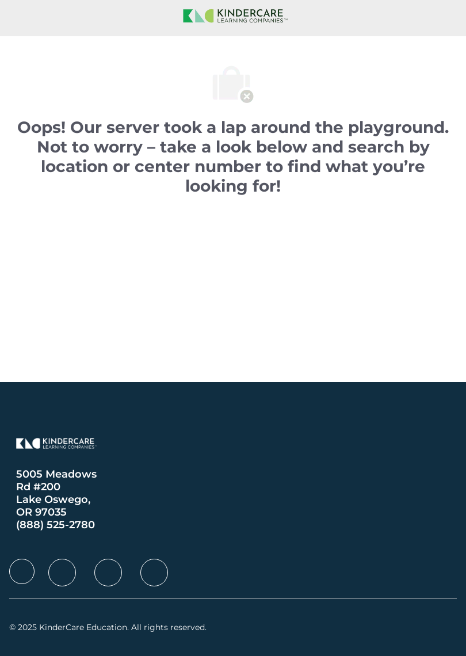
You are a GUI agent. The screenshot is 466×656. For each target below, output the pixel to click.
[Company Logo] (233, 15)
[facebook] (22, 571)
